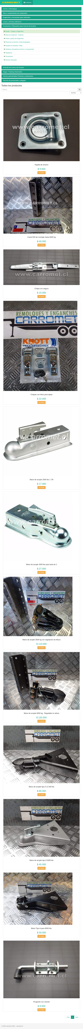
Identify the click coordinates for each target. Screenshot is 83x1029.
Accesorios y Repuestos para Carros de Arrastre (19, 26)
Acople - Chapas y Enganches (14, 31)
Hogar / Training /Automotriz (12, 72)
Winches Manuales (11, 60)
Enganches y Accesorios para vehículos (16, 17)
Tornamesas (9, 56)
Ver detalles (41, 172)
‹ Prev (68, 1017)
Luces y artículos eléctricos (12, 22)
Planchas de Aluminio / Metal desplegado (17, 42)
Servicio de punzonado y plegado (14, 80)
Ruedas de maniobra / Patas (13, 45)
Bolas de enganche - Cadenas (14, 35)
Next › (77, 1017)
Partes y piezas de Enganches (14, 38)
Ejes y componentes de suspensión (15, 13)
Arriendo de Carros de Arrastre (13, 67)
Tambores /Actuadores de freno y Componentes (19, 49)
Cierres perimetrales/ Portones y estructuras (18, 76)
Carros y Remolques (10, 9)
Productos (27, 2)
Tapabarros (8, 53)
